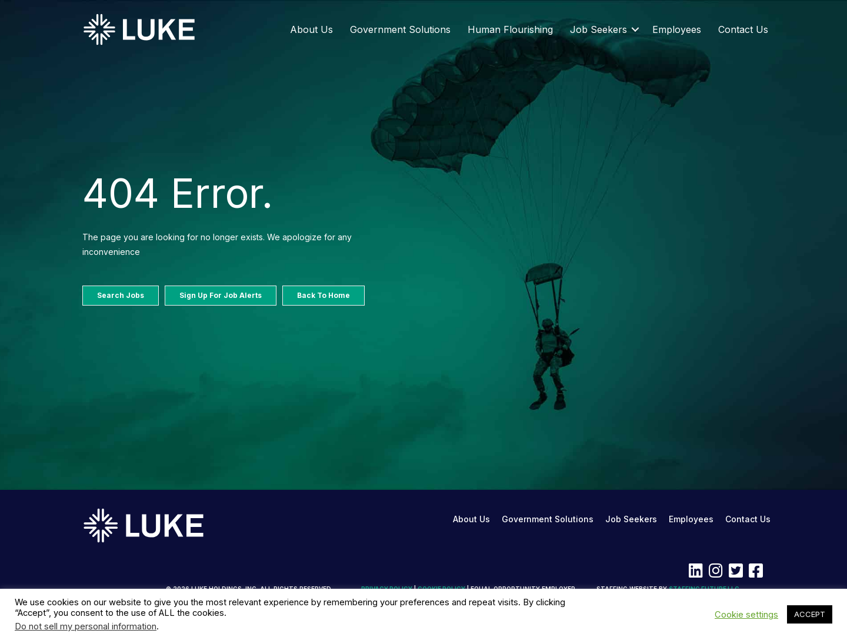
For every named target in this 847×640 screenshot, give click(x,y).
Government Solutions (400, 29)
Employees (676, 29)
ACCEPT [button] (809, 614)
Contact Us (743, 29)
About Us (311, 29)
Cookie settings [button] (746, 614)
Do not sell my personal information (85, 626)
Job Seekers (598, 29)
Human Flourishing (510, 29)
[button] (635, 29)
